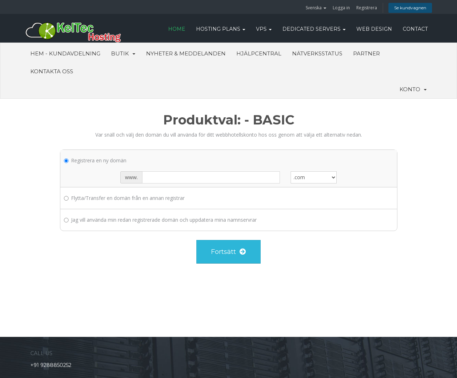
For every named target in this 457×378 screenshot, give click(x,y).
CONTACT (415, 29)
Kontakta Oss (51, 71)
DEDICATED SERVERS (314, 29)
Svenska (316, 8)
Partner (366, 53)
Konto (413, 89)
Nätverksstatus (317, 53)
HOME (176, 29)
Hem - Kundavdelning (65, 53)
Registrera (366, 8)
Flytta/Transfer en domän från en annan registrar (124, 198)
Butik (123, 53)
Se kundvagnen (410, 7)
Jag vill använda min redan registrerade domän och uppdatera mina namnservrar (160, 219)
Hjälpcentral (258, 53)
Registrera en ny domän (95, 160)
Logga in (341, 8)
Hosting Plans (220, 29)
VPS (264, 29)
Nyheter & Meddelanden (186, 53)
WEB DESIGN (374, 29)
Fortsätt (228, 252)
